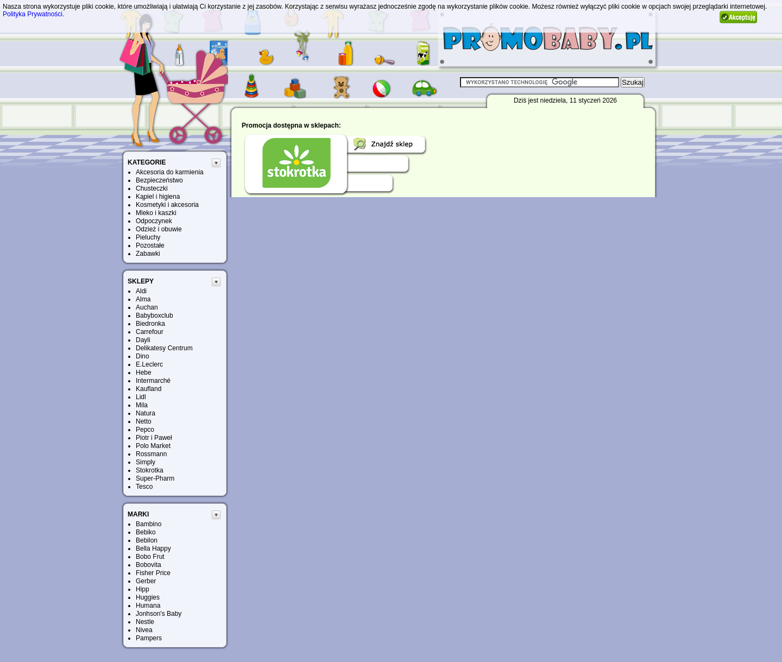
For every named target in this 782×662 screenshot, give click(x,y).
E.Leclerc (149, 364)
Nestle (145, 622)
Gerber (146, 581)
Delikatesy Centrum (164, 348)
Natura (145, 413)
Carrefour (149, 332)
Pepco (145, 429)
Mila (142, 405)
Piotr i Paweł (154, 438)
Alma (143, 299)
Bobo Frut (150, 556)
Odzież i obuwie (159, 229)
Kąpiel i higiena (158, 196)
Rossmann (151, 454)
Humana (148, 605)
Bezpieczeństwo (159, 180)
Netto (144, 421)
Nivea (144, 630)
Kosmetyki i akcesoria (167, 205)
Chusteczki (152, 188)
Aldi (141, 291)
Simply (145, 462)
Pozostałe (150, 245)
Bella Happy (153, 548)
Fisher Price (153, 573)
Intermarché (153, 380)
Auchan (147, 307)
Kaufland (148, 389)
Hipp (142, 589)
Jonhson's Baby (158, 613)
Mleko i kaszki (156, 213)
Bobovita (148, 565)
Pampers (149, 638)
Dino (142, 356)
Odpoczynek (154, 221)
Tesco (144, 486)
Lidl (141, 397)
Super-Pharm (155, 478)
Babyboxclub (154, 315)
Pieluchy (148, 237)
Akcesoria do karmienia (170, 172)
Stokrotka (149, 470)
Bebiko (146, 532)
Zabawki (148, 253)
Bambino (148, 524)
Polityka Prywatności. (33, 14)
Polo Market (153, 446)
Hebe (144, 372)
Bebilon (146, 540)
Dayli (143, 340)
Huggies (148, 597)
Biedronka (150, 323)
